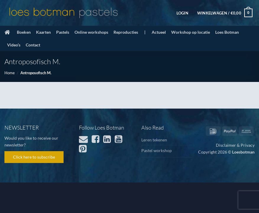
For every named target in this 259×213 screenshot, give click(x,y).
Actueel (159, 32)
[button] (182, 13)
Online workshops (91, 32)
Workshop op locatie (190, 32)
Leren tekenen (154, 139)
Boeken (24, 32)
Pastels (62, 32)
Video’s (13, 44)
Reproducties (126, 32)
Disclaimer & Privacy (235, 145)
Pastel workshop (156, 150)
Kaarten (43, 32)
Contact (33, 44)
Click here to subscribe (34, 156)
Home (9, 72)
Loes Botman (227, 32)
